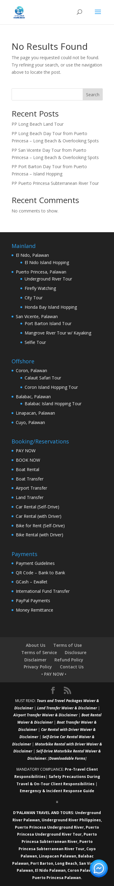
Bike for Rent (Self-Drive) (40, 525)
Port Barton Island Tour (48, 323)
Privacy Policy (38, 667)
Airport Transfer (31, 488)
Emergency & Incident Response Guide (57, 790)
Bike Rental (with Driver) (39, 535)
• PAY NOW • (53, 674)
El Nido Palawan (50, 870)
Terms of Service (39, 652)
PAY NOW (26, 450)
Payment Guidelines (35, 563)
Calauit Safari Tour (43, 378)
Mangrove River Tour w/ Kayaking (58, 333)
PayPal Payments (33, 600)
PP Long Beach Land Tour (38, 124)
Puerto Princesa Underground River (49, 827)
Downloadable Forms (67, 758)
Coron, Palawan (31, 370)
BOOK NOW (28, 460)
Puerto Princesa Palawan (56, 877)
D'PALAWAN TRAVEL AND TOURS (43, 812)
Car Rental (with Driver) (38, 516)
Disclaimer (35, 660)
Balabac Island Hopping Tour (53, 403)
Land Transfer (29, 497)
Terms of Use (67, 645)
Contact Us (72, 667)
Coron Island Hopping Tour (51, 387)
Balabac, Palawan (33, 396)
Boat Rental (27, 469)
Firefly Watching (40, 288)
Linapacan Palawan (57, 856)
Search (92, 94)
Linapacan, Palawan (35, 413)
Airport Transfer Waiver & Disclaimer (45, 715)
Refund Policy (68, 660)
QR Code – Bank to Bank (40, 572)
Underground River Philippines (71, 820)
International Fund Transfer (43, 591)
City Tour (34, 297)
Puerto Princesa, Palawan (41, 272)
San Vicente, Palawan (37, 316)
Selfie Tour (35, 342)
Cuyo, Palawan (30, 422)
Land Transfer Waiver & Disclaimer (67, 708)
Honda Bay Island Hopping (51, 307)
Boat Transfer (29, 479)
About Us (35, 645)
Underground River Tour (48, 279)
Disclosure (75, 652)
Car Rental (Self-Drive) (37, 507)
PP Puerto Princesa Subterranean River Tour (55, 183)
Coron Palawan (81, 870)
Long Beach (66, 863)
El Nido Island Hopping (47, 262)
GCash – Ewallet (31, 582)
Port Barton (41, 863)
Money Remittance (34, 610)
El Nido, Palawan (32, 255)
